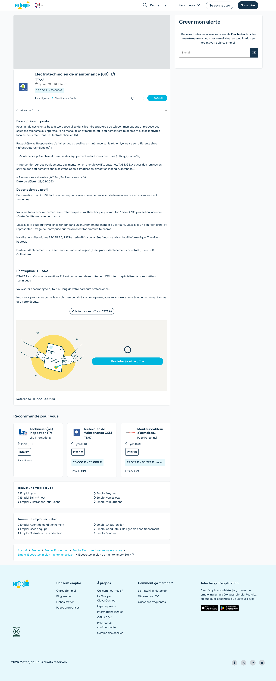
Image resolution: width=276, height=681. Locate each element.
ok (254, 52)
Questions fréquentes (152, 602)
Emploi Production (56, 550)
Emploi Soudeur (106, 533)
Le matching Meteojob (152, 591)
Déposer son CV (148, 596)
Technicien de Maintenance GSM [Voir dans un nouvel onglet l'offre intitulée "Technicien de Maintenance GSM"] (97, 431)
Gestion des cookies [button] (110, 633)
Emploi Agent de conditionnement (42, 525)
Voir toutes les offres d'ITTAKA (92, 311)
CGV (109, 617)
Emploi (36, 550)
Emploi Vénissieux (108, 497)
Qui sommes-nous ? (110, 591)
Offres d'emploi (66, 591)
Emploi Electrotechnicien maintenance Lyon (46, 554)
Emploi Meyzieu (106, 493)
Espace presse (106, 606)
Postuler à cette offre (127, 361)
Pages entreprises (68, 607)
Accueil (22, 550)
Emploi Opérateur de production (41, 533)
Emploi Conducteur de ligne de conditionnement (127, 529)
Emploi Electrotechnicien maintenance (97, 550)
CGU (100, 617)
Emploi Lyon (28, 493)
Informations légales (110, 612)
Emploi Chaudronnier (110, 525)
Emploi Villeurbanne (109, 502)
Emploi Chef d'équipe (34, 529)
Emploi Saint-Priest (32, 497)
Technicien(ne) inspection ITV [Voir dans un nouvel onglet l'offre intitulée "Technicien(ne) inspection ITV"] (41, 431)
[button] (156, 5)
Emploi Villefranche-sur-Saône (40, 502)
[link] (188, 5)
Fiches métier (65, 602)
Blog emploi (63, 596)
